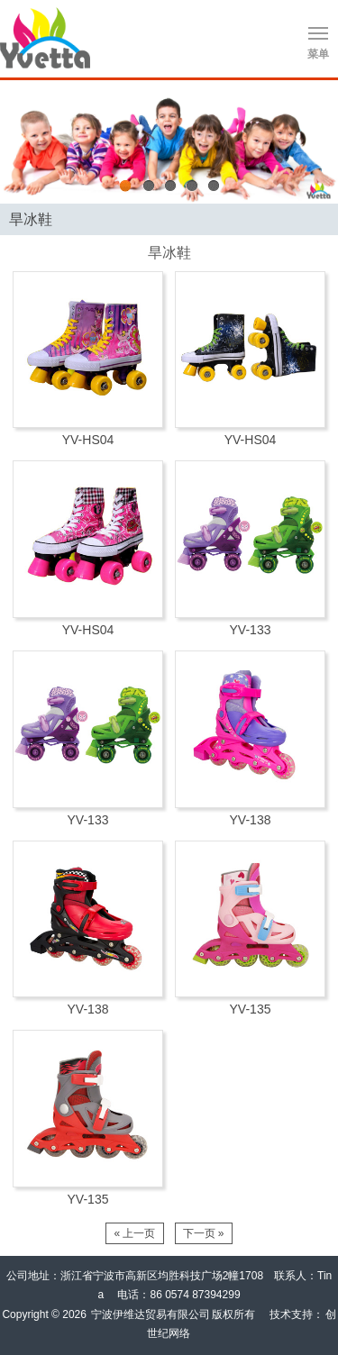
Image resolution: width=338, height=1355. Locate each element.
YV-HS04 (88, 439)
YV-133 (250, 630)
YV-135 (250, 1009)
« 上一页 (134, 1233)
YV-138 (250, 820)
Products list (321, 215)
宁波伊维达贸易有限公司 (150, 1314)
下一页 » (203, 1233)
